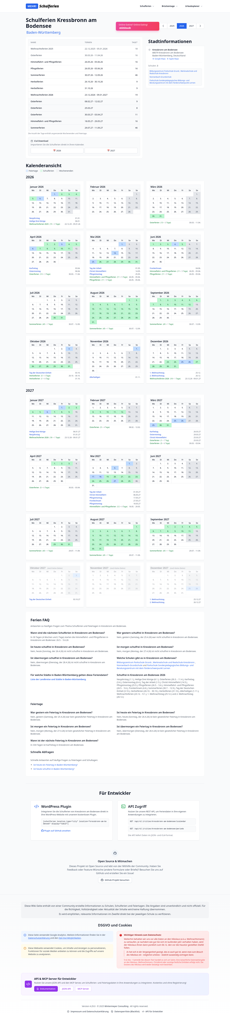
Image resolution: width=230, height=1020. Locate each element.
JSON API (66, 988)
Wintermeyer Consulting (117, 1006)
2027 (191, 25)
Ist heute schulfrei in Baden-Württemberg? (54, 768)
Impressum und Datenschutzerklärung (88, 1011)
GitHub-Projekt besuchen (115, 880)
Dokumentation (46, 988)
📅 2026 (57, 150)
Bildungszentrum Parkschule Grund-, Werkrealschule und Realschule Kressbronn (173, 72)
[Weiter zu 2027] (200, 26)
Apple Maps (173, 59)
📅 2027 (111, 150)
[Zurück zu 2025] (163, 26)
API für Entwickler (152, 1011)
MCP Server (83, 988)
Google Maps (159, 59)
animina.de (125, 27)
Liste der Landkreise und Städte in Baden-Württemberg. (58, 679)
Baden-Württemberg (43, 32)
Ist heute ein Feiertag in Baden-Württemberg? (55, 764)
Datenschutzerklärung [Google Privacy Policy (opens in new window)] (39, 938)
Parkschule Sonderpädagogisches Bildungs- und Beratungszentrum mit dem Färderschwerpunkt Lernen (172, 81)
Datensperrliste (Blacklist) (125, 1011)
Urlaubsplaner (194, 6)
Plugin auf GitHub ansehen (56, 830)
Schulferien (147, 6)
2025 (172, 25)
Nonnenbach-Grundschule (160, 77)
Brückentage (170, 6)
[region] (84, 87)
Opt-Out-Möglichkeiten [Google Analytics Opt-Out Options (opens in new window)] (70, 938)
